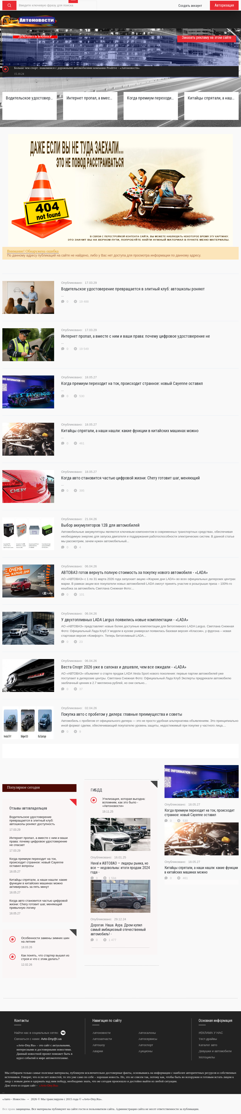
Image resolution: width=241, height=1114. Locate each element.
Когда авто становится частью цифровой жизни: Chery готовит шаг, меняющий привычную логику (38, 904)
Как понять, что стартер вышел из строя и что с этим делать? (45, 957)
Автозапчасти (102, 1039)
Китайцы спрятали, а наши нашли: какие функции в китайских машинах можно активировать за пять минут (211, 97)
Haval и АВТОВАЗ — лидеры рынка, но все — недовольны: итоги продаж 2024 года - (120, 867)
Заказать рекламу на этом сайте (206, 37)
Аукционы (145, 1051)
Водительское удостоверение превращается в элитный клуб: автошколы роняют (133, 288)
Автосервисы (147, 1039)
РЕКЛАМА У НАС (211, 1033)
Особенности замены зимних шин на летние (45, 939)
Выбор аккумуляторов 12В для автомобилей (100, 525)
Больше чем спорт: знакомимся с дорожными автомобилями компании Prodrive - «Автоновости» (77, 68)
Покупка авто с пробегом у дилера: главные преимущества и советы (121, 714)
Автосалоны (147, 1033)
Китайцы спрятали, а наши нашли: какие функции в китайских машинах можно (129, 430)
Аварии (97, 1051)
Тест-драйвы (208, 1039)
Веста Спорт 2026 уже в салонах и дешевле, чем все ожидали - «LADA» (123, 666)
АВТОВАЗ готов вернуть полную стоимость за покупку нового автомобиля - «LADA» (134, 572)
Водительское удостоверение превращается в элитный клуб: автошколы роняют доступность (29, 97)
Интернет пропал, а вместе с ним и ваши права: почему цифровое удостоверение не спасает (90, 97)
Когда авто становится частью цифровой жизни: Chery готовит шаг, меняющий (130, 477)
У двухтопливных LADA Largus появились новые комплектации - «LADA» (124, 619)
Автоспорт (145, 1045)
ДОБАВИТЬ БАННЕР (35, 36)
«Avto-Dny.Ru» (48, 1085)
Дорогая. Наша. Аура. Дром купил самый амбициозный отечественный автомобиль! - (118, 929)
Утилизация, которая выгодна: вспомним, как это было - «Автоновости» (123, 802)
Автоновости (101, 1033)
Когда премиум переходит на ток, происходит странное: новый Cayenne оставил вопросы (150, 97)
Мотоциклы (207, 1057)
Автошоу (98, 1045)
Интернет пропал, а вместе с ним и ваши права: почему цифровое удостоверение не (135, 336)
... (3, 1092)
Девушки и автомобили (215, 1051)
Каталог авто (208, 1045)
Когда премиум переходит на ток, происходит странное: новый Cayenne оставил (132, 383)
